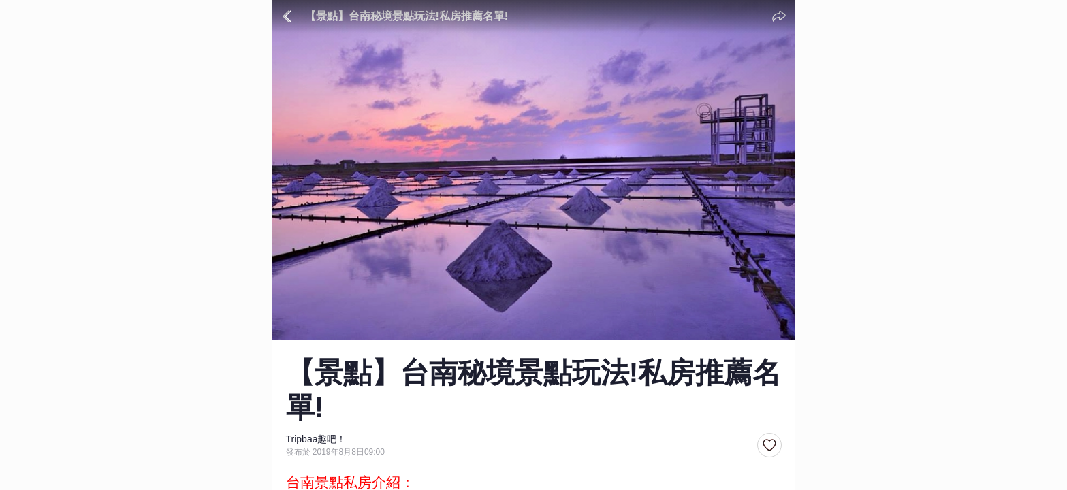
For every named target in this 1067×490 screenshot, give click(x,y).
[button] (769, 445)
